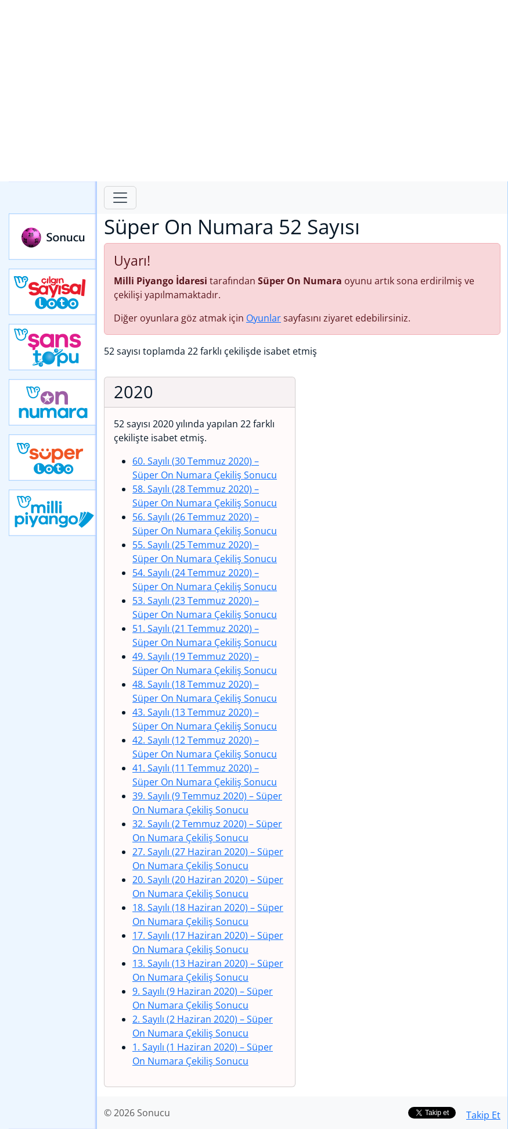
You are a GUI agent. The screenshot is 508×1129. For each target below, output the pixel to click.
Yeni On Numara (53, 402)
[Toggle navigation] (120, 197)
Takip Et (483, 1115)
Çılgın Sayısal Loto (53, 292)
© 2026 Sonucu (137, 1112)
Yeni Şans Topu (53, 347)
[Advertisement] (254, 90)
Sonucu (53, 236)
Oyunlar (263, 318)
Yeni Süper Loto (53, 457)
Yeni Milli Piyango (53, 513)
